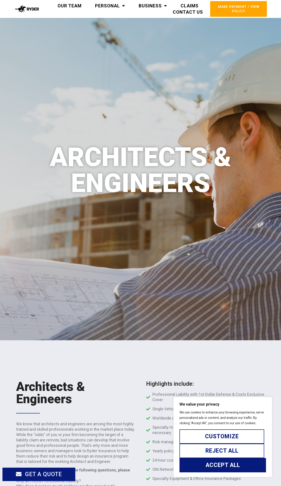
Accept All (223, 465)
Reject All (221, 450)
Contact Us (188, 12)
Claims (190, 6)
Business (153, 6)
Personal (110, 6)
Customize (222, 436)
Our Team (70, 6)
